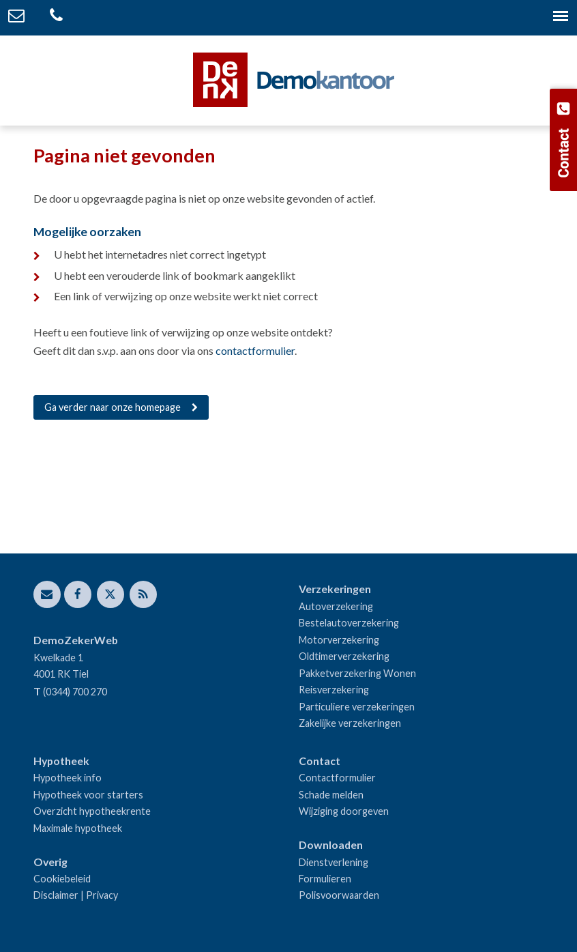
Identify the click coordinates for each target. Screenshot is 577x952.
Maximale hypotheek (77, 828)
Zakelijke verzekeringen (350, 723)
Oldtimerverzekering (344, 656)
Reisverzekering (334, 689)
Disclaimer (55, 895)
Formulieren (325, 878)
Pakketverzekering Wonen (357, 673)
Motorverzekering (339, 640)
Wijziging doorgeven (344, 811)
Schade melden (331, 794)
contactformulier (255, 350)
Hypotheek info (67, 777)
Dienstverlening (333, 862)
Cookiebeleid (62, 878)
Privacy (102, 895)
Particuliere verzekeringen (357, 706)
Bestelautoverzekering (349, 623)
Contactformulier (337, 777)
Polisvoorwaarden (339, 895)
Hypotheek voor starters (88, 794)
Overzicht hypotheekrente (92, 811)
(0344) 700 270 (75, 691)
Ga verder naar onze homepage (112, 407)
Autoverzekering (336, 606)
